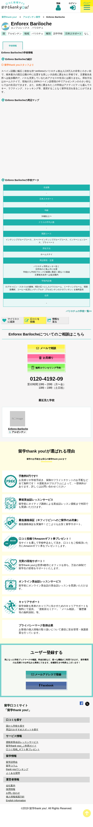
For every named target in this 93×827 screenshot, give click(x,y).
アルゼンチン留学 (31, 17)
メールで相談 (46, 348)
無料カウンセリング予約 (46, 367)
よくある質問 (13, 773)
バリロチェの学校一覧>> (79, 311)
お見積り (46, 357)
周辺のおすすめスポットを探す (22, 729)
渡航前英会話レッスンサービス (22, 742)
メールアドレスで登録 (46, 674)
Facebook (46, 685)
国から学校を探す (15, 726)
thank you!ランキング (17, 769)
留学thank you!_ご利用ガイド (21, 745)
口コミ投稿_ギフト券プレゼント (23, 749)
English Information (16, 800)
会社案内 (10, 785)
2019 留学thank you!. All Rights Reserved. (47, 808)
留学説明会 (12, 762)
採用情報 (10, 789)
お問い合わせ (13, 793)
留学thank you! (9, 17)
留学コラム (12, 765)
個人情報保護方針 (15, 796)
